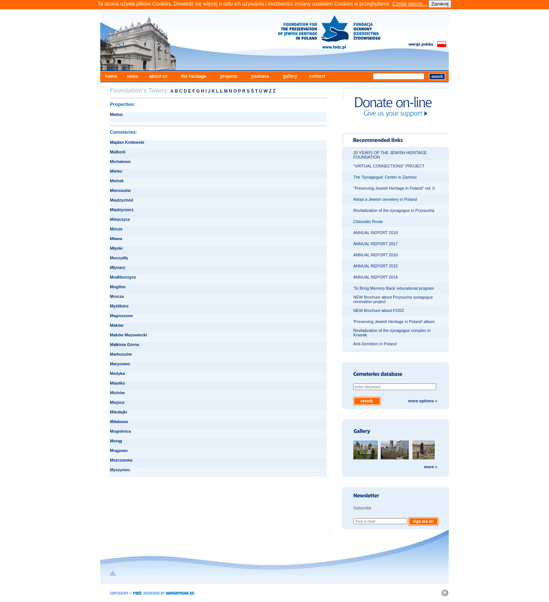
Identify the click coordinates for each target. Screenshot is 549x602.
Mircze (116, 229)
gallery (290, 76)
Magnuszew (121, 315)
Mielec (116, 171)
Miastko (117, 383)
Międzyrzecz (122, 209)
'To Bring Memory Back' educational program (393, 288)
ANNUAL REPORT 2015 (375, 266)
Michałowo (120, 161)
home (111, 76)
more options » (422, 401)
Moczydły (119, 258)
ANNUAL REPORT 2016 (375, 255)
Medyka (117, 373)
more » (430, 467)
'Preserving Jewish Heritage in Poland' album (394, 321)
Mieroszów (120, 190)
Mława (116, 238)
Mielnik (117, 181)
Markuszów (121, 354)
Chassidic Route (368, 221)
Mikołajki (118, 412)
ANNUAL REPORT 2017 (375, 244)
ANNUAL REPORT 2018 (375, 232)
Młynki (116, 248)
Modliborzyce (123, 277)
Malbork (117, 152)
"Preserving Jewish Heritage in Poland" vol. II (394, 188)
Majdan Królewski (127, 142)
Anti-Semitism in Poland (375, 344)
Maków (117, 325)
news (132, 76)
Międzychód (121, 200)
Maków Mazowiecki (128, 335)
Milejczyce (120, 219)
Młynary (117, 267)
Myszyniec (120, 470)
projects (229, 76)
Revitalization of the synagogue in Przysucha (393, 210)
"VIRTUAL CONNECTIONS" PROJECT (388, 166)
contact (317, 76)
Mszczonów (121, 460)
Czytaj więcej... (409, 4)
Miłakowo (119, 421)
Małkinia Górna (124, 344)
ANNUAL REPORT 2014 (375, 277)
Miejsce (117, 402)
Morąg (116, 441)
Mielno (116, 114)
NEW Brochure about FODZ (378, 310)
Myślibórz (119, 306)
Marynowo (120, 364)
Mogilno (117, 287)
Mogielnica (120, 431)
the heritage (193, 76)
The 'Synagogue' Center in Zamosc (385, 177)
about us (158, 76)
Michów (117, 392)
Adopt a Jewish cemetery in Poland (385, 199)
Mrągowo (119, 450)
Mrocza (117, 296)
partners (260, 76)
